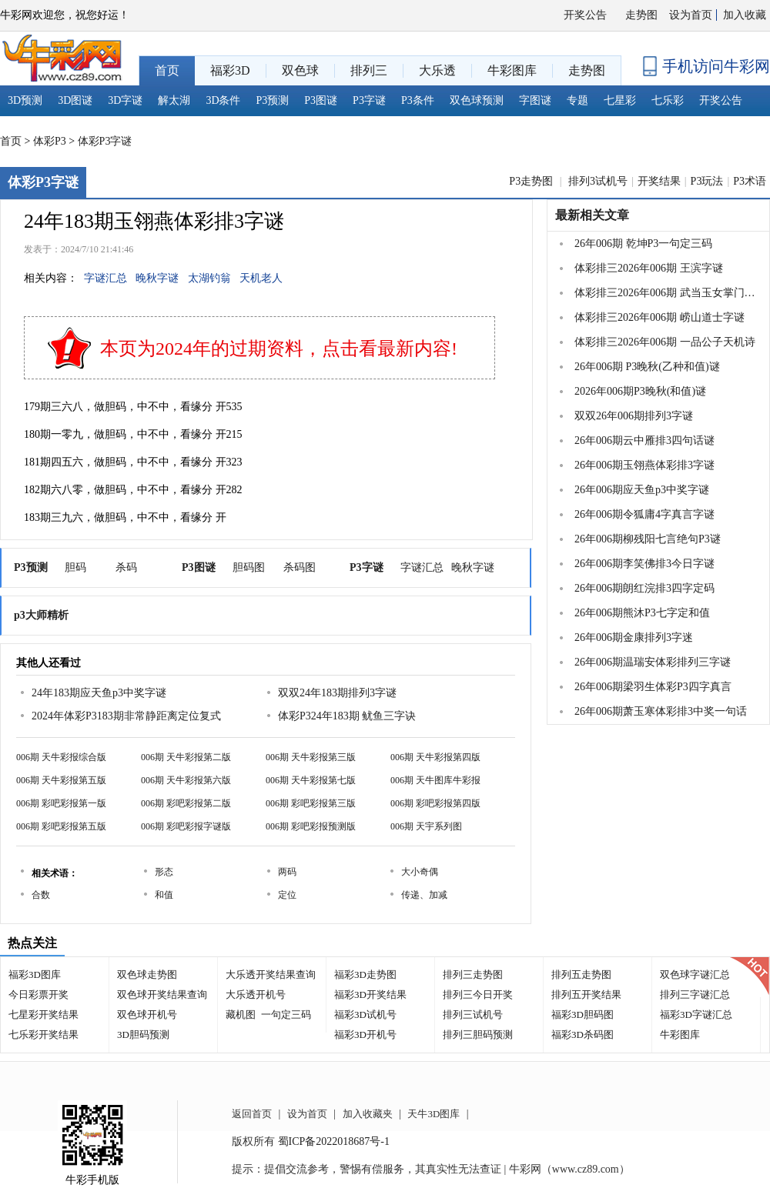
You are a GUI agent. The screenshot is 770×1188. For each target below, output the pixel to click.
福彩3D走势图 (365, 974)
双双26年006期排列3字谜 (633, 416)
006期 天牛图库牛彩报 (435, 780)
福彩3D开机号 (365, 1034)
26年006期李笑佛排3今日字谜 (644, 563)
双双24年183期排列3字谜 (337, 693)
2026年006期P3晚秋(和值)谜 (640, 391)
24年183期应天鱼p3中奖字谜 (99, 693)
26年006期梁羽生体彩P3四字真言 (653, 686)
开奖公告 (585, 15)
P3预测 (273, 100)
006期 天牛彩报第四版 (435, 757)
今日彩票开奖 (38, 994)
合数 (41, 894)
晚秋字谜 (157, 278)
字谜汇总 (105, 278)
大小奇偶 (419, 871)
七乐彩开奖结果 (43, 1034)
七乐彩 (667, 100)
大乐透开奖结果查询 (271, 974)
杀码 (126, 567)
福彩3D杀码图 (582, 1034)
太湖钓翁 (209, 278)
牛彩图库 (680, 1034)
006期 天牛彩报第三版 (311, 757)
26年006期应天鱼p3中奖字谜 (641, 490)
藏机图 (241, 1014)
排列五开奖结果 (586, 994)
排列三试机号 (473, 1014)
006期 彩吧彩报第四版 (435, 803)
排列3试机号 (598, 181)
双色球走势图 (147, 974)
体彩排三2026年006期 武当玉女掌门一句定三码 (665, 293)
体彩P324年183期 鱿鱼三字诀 (347, 716)
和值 (164, 894)
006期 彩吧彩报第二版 (186, 803)
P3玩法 (707, 181)
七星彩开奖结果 (43, 1014)
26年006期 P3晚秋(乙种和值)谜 (647, 366)
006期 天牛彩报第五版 (61, 780)
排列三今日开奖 (478, 994)
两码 (287, 871)
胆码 (75, 567)
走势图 (641, 15)
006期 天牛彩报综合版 (61, 757)
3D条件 (223, 100)
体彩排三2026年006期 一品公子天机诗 (664, 342)
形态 (164, 871)
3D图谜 (75, 100)
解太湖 (174, 100)
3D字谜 (125, 100)
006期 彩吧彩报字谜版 (186, 826)
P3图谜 (320, 100)
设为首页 (690, 15)
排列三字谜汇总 (695, 994)
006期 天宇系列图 (426, 826)
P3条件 (417, 100)
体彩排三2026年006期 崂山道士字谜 (659, 317)
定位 (287, 894)
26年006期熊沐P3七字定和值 (642, 613)
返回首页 (252, 1114)
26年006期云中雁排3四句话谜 (644, 440)
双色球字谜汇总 (695, 974)
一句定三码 (286, 1014)
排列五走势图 (581, 974)
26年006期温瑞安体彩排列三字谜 (652, 662)
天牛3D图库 (433, 1114)
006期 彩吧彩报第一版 (61, 803)
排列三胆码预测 (478, 1034)
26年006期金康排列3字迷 (633, 637)
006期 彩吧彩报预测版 (311, 826)
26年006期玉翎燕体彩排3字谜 (644, 465)
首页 (11, 141)
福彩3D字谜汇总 (696, 1014)
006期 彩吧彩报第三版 (311, 803)
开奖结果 (659, 181)
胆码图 (249, 567)
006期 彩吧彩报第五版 (61, 826)
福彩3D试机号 (365, 1014)
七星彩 (620, 100)
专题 (577, 100)
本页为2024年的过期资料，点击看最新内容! (278, 349)
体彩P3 (49, 141)
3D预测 (25, 100)
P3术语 (749, 181)
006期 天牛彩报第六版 (186, 780)
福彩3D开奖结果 (370, 994)
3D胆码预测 (143, 1034)
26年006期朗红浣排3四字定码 (644, 588)
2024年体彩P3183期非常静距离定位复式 (126, 716)
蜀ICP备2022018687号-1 (334, 1141)
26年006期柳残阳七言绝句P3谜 (647, 539)
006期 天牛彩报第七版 (311, 780)
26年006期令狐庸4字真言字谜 (644, 514)
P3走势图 (532, 181)
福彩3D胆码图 (582, 1014)
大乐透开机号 (256, 994)
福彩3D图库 (34, 974)
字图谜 (535, 100)
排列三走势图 (473, 974)
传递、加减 (424, 894)
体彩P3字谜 (105, 141)
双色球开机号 (147, 1014)
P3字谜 (369, 100)
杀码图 (299, 567)
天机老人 (261, 278)
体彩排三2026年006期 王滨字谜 (648, 268)
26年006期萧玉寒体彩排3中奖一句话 (660, 711)
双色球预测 (477, 100)
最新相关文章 (592, 215)
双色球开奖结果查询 (162, 994)
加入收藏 (744, 15)
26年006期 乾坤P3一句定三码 (643, 243)
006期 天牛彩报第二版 (186, 757)
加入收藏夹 (368, 1114)
